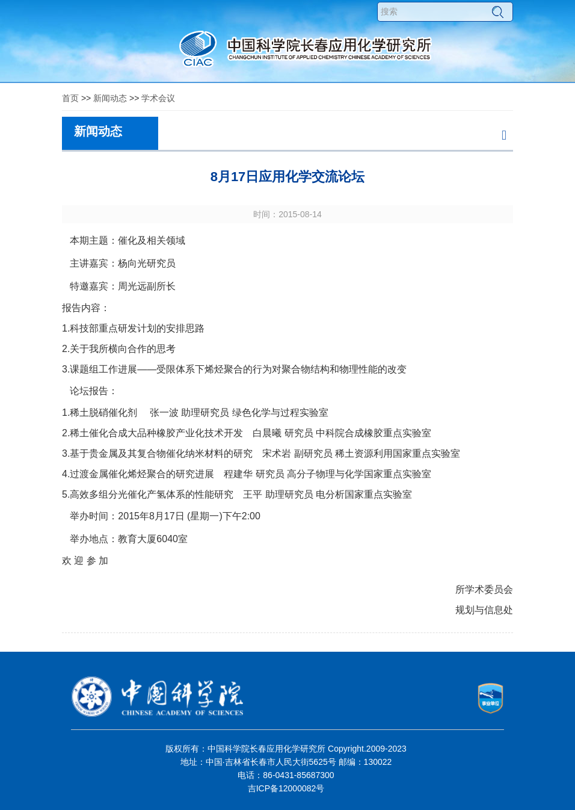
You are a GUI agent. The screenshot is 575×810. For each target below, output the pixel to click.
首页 (70, 98)
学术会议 (158, 98)
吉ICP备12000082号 (286, 788)
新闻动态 (110, 98)
